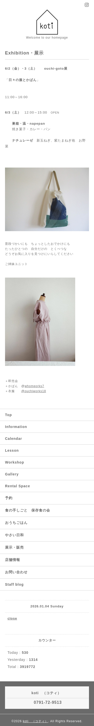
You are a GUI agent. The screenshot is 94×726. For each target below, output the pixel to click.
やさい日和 (14, 535)
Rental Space (17, 486)
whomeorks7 (34, 386)
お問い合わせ (16, 572)
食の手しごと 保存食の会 (27, 510)
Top (8, 415)
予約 (9, 498)
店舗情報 (12, 560)
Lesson (12, 450)
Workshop (14, 462)
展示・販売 (14, 547)
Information (16, 427)
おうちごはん (16, 523)
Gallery (12, 474)
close (12, 618)
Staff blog (14, 584)
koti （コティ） (35, 721)
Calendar (13, 439)
